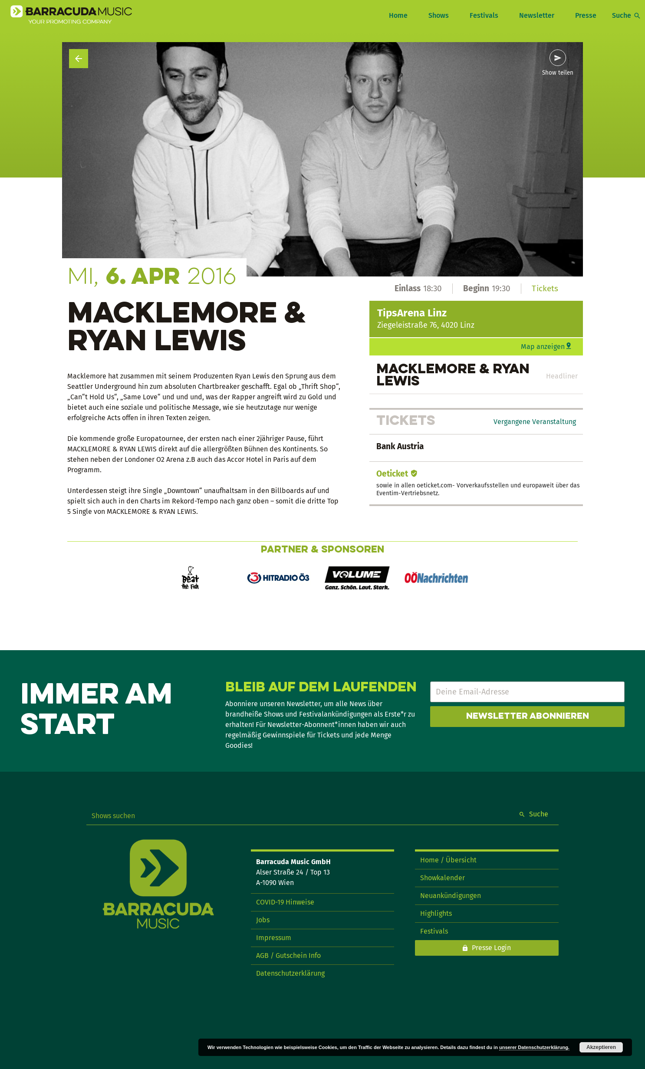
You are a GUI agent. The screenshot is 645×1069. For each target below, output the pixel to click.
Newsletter (536, 15)
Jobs (263, 920)
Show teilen (557, 72)
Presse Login (491, 948)
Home (398, 15)
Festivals (484, 15)
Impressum (273, 938)
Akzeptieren (601, 1047)
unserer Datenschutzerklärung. (534, 1047)
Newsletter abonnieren (527, 716)
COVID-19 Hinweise (285, 902)
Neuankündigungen (450, 895)
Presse (585, 15)
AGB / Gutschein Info (288, 955)
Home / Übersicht (448, 860)
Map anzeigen (543, 346)
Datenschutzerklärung (290, 973)
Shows (438, 15)
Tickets (545, 288)
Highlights (436, 913)
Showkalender (442, 878)
